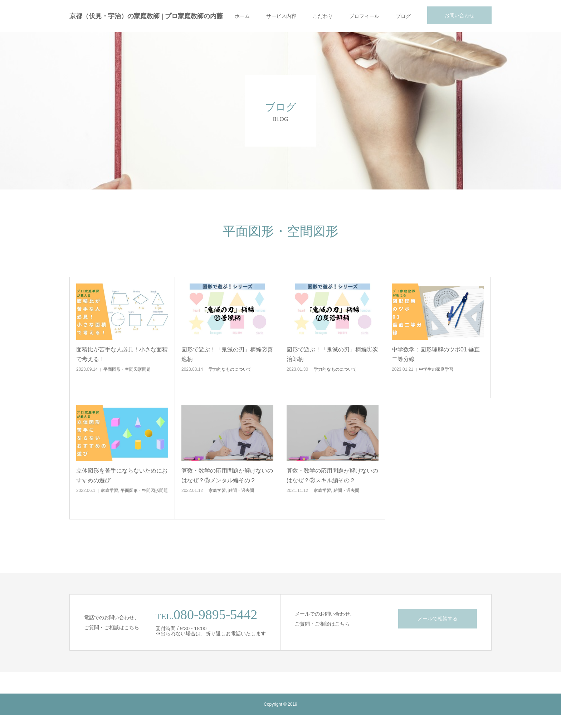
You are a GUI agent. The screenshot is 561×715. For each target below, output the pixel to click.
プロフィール (364, 16)
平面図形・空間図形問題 (127, 369)
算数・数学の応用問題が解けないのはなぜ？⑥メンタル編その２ (227, 475)
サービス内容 (281, 16)
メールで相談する (438, 618)
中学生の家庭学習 (436, 369)
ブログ (403, 16)
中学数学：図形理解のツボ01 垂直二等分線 (436, 354)
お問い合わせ (459, 15)
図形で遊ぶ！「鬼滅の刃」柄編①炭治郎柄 (332, 354)
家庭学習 (109, 490)
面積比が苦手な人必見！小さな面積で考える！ (122, 354)
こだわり (323, 16)
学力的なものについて (230, 369)
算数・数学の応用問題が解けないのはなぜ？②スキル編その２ (332, 475)
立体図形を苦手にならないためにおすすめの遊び (122, 475)
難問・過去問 (241, 490)
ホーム (242, 16)
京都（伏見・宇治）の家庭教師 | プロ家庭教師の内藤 (146, 16)
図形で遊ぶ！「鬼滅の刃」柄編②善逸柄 (227, 354)
